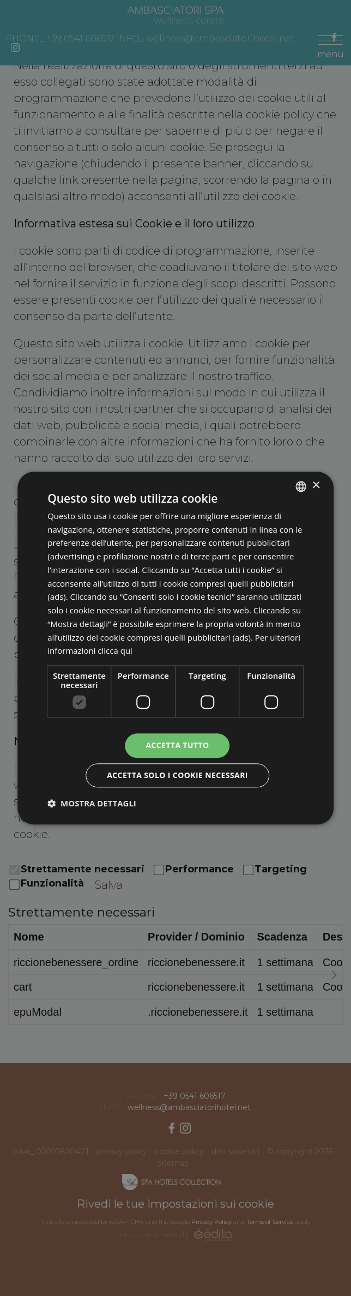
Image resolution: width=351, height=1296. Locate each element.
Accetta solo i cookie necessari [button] (177, 775)
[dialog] (175, 648)
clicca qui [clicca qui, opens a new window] (115, 651)
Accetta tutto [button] (177, 745)
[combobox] (300, 486)
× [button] (316, 485)
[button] (91, 803)
